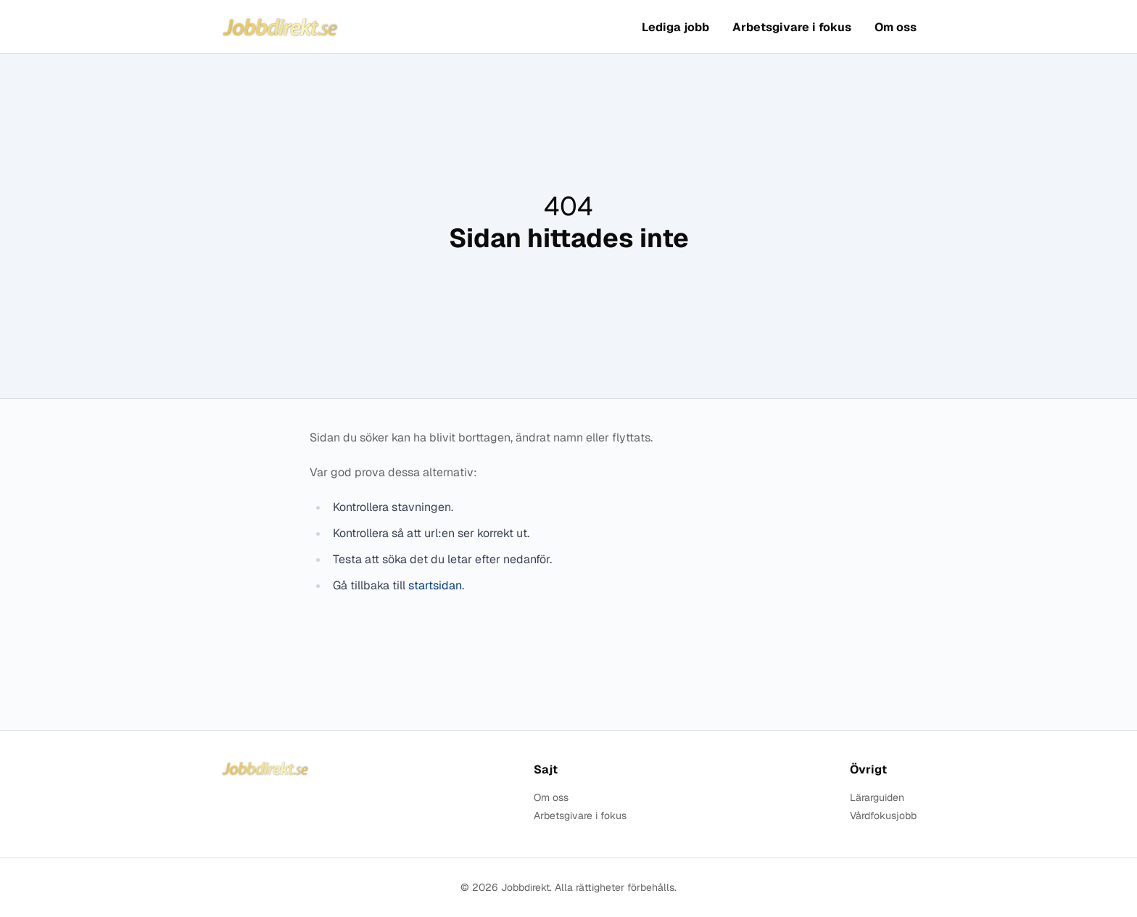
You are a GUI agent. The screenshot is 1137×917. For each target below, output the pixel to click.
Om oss (896, 27)
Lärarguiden (877, 798)
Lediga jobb (675, 27)
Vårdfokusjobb (883, 816)
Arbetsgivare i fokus (791, 27)
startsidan (435, 585)
